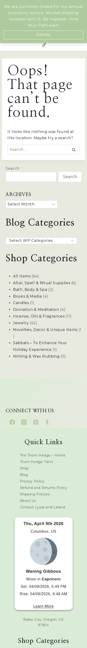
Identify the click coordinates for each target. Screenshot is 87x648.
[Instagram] (23, 422)
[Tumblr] (47, 422)
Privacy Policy (32, 481)
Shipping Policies (35, 494)
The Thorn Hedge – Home (43, 455)
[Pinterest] (35, 422)
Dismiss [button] (43, 34)
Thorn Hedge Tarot (36, 462)
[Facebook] (12, 422)
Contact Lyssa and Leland (42, 507)
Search (12, 168)
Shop (24, 468)
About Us (28, 501)
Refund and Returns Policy (43, 488)
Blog (24, 475)
